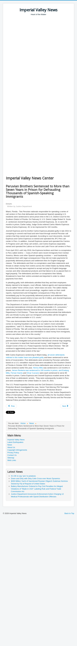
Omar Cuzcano (33, 373)
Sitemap (10, 458)
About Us (11, 447)
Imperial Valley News (15, 440)
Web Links (11, 460)
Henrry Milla (38, 368)
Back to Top (69, 513)
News (9, 445)
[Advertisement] (27, 44)
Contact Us (12, 455)
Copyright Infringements (17, 450)
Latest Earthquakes (15, 442)
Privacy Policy (13, 452)
